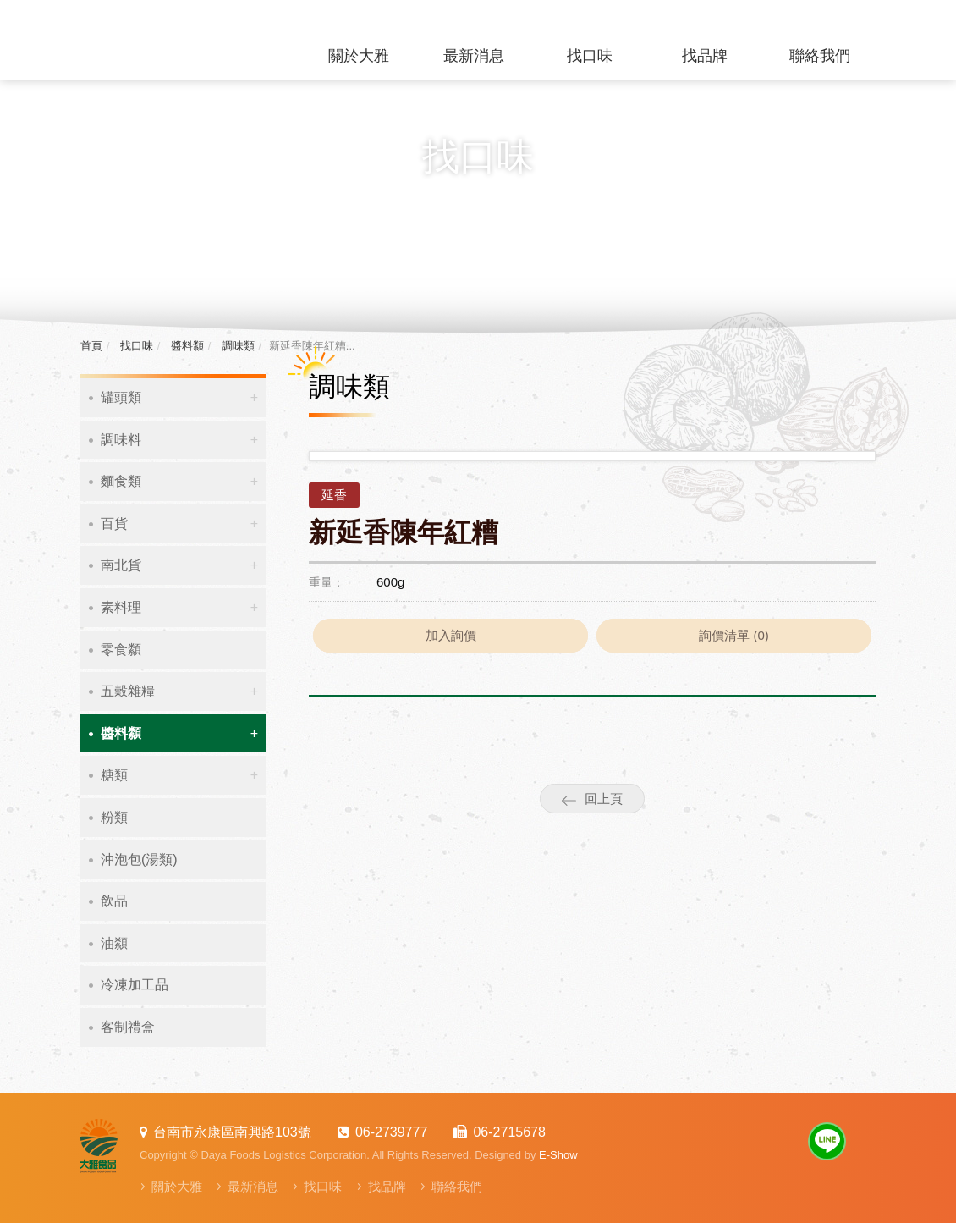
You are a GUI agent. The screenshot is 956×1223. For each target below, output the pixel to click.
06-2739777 (391, 1132)
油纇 (114, 943)
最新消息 (473, 55)
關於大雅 (358, 55)
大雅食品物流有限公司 (186, 38)
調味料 (121, 439)
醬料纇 (186, 345)
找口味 (590, 55)
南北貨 (121, 565)
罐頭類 (121, 397)
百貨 (114, 523)
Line (827, 1141)
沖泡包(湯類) (139, 859)
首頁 (91, 345)
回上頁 (604, 798)
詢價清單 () (734, 635)
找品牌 (705, 55)
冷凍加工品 (134, 985)
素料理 (121, 607)
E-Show (558, 1155)
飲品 (114, 901)
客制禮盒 (128, 1027)
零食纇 (121, 649)
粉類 (114, 817)
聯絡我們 (819, 55)
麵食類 (121, 481)
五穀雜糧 (128, 691)
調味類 (236, 345)
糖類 (114, 775)
